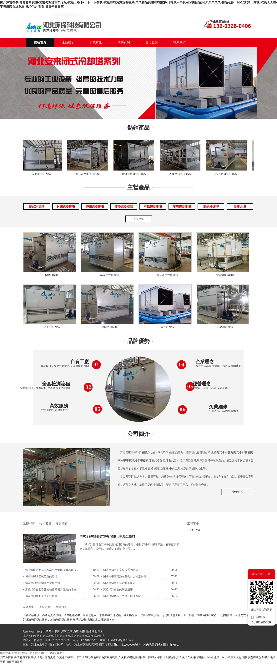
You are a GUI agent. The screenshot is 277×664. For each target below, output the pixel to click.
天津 (45, 631)
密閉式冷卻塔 (95, 206)
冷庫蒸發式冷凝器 (181, 174)
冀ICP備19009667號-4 (126, 644)
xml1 (169, 644)
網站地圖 (160, 644)
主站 (39, 631)
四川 (58, 631)
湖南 (82, 631)
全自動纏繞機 (72, 615)
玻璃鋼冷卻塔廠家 (84, 619)
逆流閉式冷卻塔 (225, 275)
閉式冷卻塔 (36, 206)
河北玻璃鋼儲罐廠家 (35, 619)
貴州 (88, 631)
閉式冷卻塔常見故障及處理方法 (121, 595)
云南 (70, 631)
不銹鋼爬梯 (225, 615)
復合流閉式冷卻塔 (167, 275)
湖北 (94, 631)
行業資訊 (96, 42)
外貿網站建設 (31, 615)
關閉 (269, 574)
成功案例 (124, 42)
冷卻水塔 (240, 206)
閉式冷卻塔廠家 (206, 615)
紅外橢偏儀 (130, 615)
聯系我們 (179, 42)
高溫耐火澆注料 (51, 615)
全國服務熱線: (221, 21)
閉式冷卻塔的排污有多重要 (118, 582)
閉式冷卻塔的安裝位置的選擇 (119, 569)
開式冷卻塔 (211, 206)
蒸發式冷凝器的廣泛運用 (117, 589)
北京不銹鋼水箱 (149, 615)
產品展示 (68, 42)
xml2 (176, 644)
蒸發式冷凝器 (124, 206)
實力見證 (151, 42)
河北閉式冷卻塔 (244, 615)
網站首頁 (40, 42)
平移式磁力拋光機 (110, 615)
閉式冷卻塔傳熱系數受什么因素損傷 (123, 576)
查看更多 (138, 219)
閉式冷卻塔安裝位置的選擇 (40, 576)
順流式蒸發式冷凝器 (135, 174)
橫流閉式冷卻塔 (109, 275)
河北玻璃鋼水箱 (171, 615)
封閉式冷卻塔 (66, 206)
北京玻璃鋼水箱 (104, 619)
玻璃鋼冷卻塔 (182, 206)
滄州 (51, 631)
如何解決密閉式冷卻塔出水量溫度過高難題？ (51, 569)
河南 (64, 631)
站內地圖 (149, 644)
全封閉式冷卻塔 (42, 174)
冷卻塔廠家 (89, 615)
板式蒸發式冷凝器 (227, 174)
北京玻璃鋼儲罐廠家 (60, 619)
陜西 (100, 631)
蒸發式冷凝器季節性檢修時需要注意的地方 (49, 589)
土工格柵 (188, 615)
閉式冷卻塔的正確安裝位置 (40, 595)
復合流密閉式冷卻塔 (89, 174)
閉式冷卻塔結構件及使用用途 (41, 582)
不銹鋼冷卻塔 (153, 206)
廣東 (76, 631)
